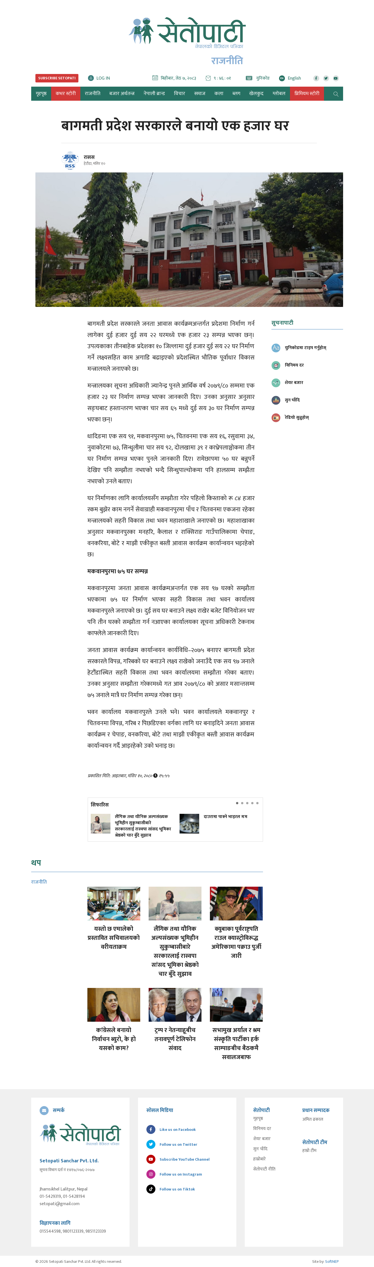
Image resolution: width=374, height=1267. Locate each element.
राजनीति (92, 93)
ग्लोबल (279, 93)
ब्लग (236, 93)
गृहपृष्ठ (258, 1118)
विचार (179, 93)
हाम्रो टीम (309, 1150)
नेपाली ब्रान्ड (154, 93)
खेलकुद (256, 93)
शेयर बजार (262, 1139)
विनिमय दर (262, 1129)
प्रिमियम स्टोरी (306, 93)
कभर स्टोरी (66, 93)
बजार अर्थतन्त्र (122, 93)
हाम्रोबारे (259, 1159)
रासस (89, 157)
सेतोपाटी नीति (264, 1169)
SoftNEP (332, 1261)
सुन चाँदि (260, 1149)
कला (218, 93)
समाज (199, 93)
